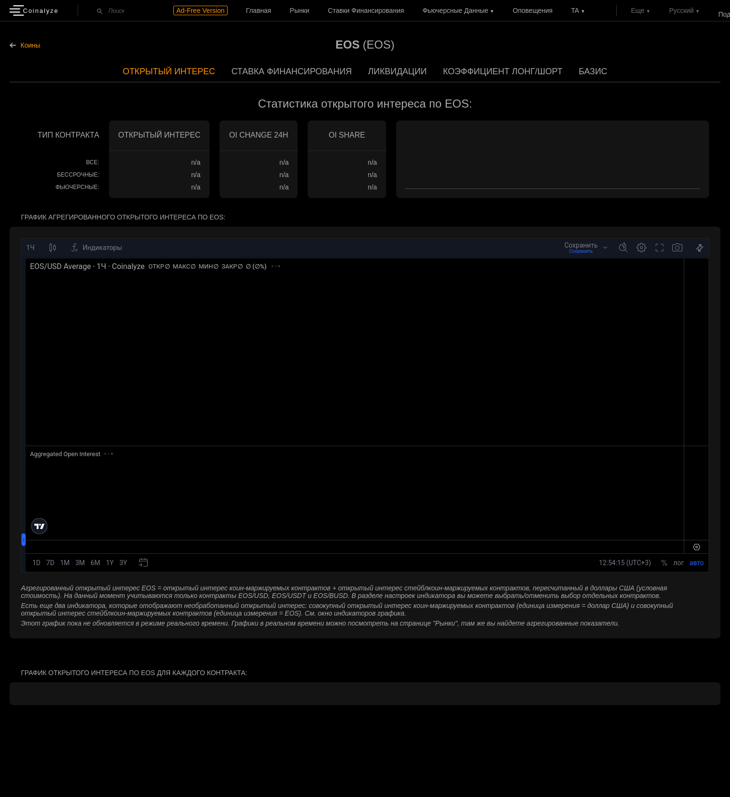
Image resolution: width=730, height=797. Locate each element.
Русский (681, 10)
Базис (593, 71)
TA (575, 10)
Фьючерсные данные (455, 10)
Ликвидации (397, 71)
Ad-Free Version (200, 10)
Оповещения (533, 10)
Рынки (300, 10)
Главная (258, 10)
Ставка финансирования (291, 71)
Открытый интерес (169, 71)
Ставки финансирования (366, 10)
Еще (638, 10)
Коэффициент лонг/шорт (502, 71)
